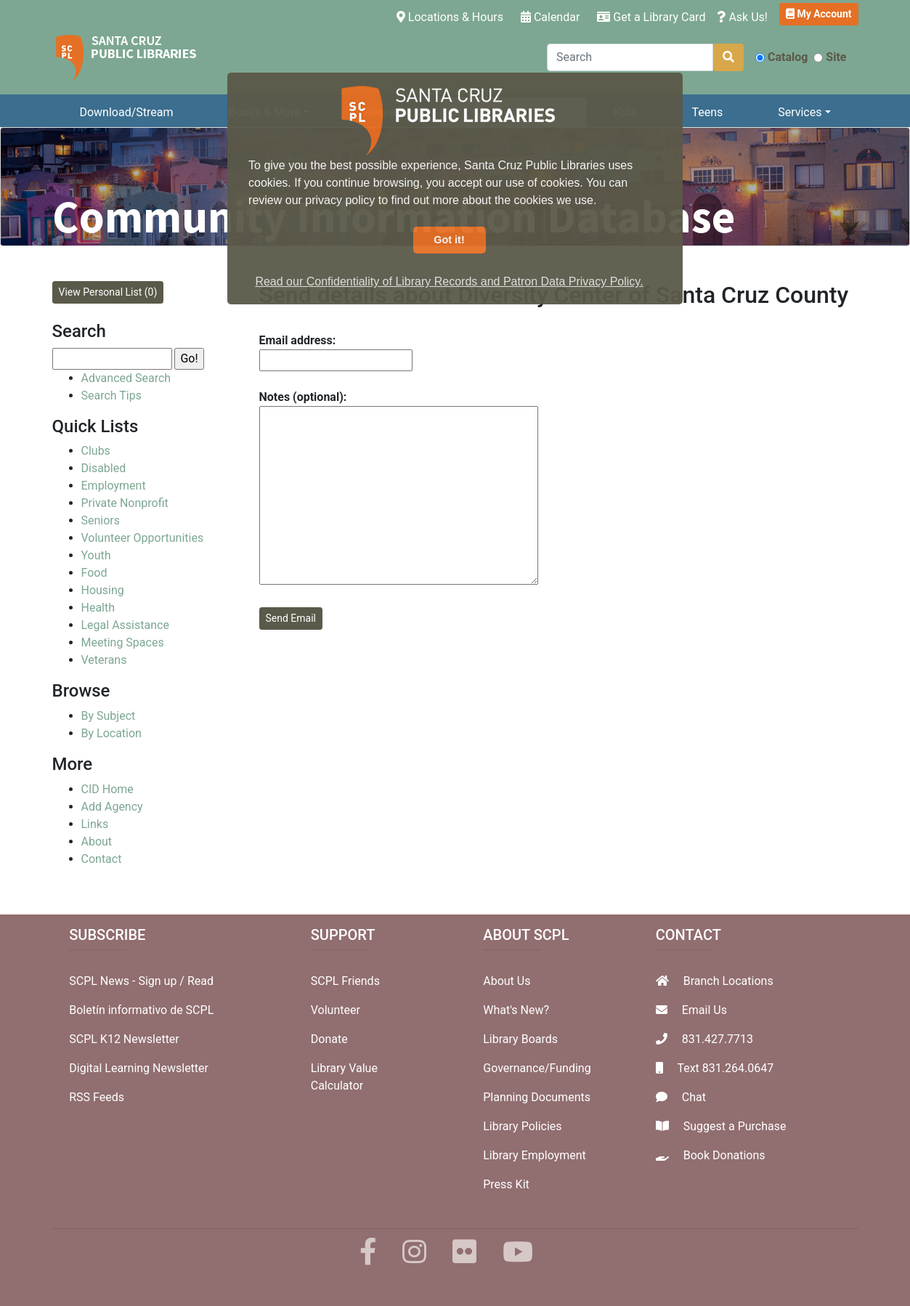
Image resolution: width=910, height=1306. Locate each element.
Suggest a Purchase (735, 1126)
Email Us (704, 1010)
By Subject (108, 716)
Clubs (95, 451)
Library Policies (522, 1126)
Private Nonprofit (124, 503)
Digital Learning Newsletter (138, 1068)
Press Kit (506, 1184)
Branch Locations (728, 981)
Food (94, 573)
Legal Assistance (125, 625)
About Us (506, 981)
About (97, 841)
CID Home (107, 789)
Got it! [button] (449, 240)
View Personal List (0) (108, 292)
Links (95, 824)
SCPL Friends (345, 981)
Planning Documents (536, 1097)
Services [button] (799, 112)
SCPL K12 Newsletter (124, 1039)
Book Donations (724, 1155)
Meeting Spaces (122, 642)
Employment (113, 485)
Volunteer (335, 1010)
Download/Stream (126, 112)
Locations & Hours (453, 16)
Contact (101, 859)
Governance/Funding (536, 1068)
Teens (707, 112)
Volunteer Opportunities (142, 538)
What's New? (516, 1010)
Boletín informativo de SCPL (141, 1010)
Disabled (103, 468)
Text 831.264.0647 (725, 1068)
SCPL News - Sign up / (128, 981)
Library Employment (534, 1155)
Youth (96, 555)
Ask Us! (742, 17)
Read (200, 981)
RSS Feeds (96, 1097)
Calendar (550, 17)
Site (829, 57)
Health (98, 608)
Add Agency (112, 807)
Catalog (781, 57)
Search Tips (111, 395)
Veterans (104, 660)
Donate (329, 1039)
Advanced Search (126, 378)
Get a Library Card (651, 17)
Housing (102, 590)
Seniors (101, 520)
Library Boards (520, 1039)
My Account (819, 14)
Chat (694, 1097)
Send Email (291, 618)
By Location (111, 733)
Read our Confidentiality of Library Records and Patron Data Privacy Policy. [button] (449, 281)
